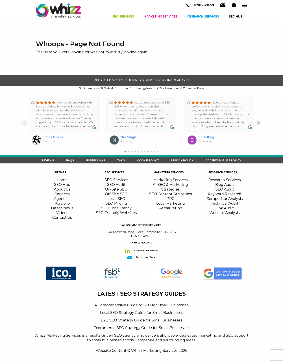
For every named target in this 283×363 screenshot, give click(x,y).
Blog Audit (224, 184)
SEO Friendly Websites (116, 213)
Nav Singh (128, 137)
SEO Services (123, 17)
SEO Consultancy (116, 208)
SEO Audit (116, 184)
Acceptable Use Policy (223, 160)
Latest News (62, 208)
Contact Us (62, 217)
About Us (62, 189)
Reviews (48, 160)
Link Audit (224, 208)
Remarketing (170, 208)
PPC (170, 198)
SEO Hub (62, 184)
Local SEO (116, 198)
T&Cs (121, 160)
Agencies (62, 198)
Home (62, 180)
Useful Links (95, 160)
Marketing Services (161, 17)
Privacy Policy (182, 160)
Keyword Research (224, 194)
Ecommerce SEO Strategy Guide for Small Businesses (141, 328)
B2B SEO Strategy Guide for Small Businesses (141, 320)
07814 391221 (203, 5)
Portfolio (62, 203)
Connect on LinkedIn (146, 250)
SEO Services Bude (192, 88)
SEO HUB (236, 17)
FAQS (70, 160)
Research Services (203, 17)
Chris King (206, 137)
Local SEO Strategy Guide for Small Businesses (141, 312)
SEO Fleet (106, 88)
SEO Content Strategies (170, 194)
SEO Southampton (166, 88)
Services (62, 194)
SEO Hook (121, 88)
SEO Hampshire (89, 88)
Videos (62, 213)
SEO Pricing (116, 203)
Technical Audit (224, 203)
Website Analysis (224, 213)
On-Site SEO (116, 189)
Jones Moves (53, 137)
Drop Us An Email (146, 257)
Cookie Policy (148, 160)
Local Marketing (170, 203)
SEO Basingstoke (141, 88)
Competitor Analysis (224, 198)
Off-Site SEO (116, 194)
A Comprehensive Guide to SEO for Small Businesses (141, 305)
